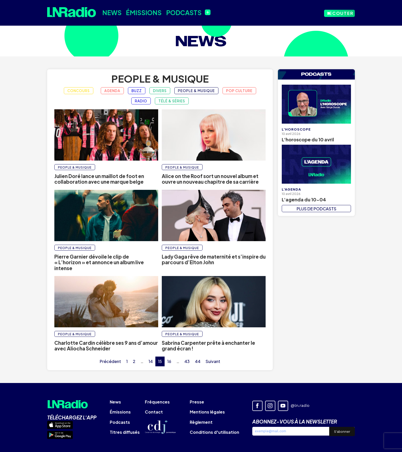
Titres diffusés (125, 432)
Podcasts (177, 12)
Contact (154, 412)
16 (169, 361)
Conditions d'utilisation (214, 432)
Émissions (139, 12)
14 (150, 361)
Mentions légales (207, 412)
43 (187, 361)
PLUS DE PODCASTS (316, 208)
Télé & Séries (171, 101)
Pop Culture (239, 91)
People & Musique (160, 78)
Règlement (201, 422)
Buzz (137, 91)
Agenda (112, 91)
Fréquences (157, 402)
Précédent (110, 361)
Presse (197, 402)
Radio (141, 101)
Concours (78, 91)
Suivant (213, 361)
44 (197, 361)
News (110, 12)
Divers (160, 91)
